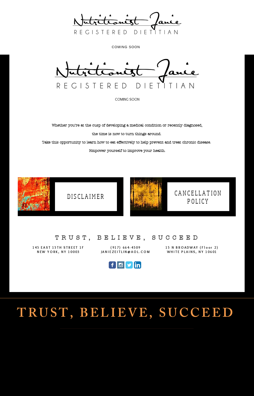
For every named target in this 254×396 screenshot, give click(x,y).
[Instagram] (133, 384)
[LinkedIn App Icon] (137, 265)
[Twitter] (144, 384)
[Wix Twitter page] (129, 265)
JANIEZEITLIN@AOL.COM (125, 252)
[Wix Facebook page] (112, 265)
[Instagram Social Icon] (120, 265)
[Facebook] (121, 384)
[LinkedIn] (156, 384)
